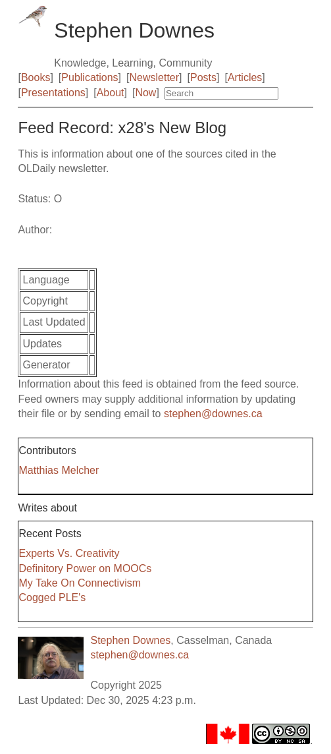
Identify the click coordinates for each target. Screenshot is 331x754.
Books (35, 77)
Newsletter (155, 77)
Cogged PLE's (52, 597)
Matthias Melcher (58, 470)
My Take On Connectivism (79, 583)
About (110, 92)
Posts (203, 77)
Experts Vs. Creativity (68, 553)
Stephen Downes (130, 640)
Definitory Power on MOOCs (84, 568)
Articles (245, 77)
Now (145, 92)
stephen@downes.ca (213, 413)
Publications (89, 77)
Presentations (53, 92)
